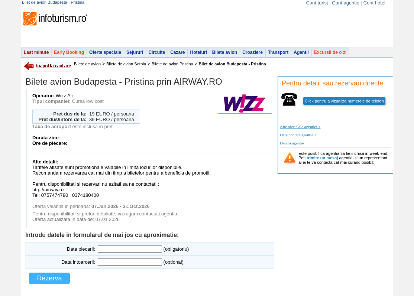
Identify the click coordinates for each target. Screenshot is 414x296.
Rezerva (49, 278)
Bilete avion (224, 52)
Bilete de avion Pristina (172, 64)
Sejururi (134, 52)
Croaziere (252, 52)
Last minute (36, 52)
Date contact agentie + (298, 135)
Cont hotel (374, 3)
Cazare (177, 52)
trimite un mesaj (322, 158)
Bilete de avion (87, 64)
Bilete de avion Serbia (126, 64)
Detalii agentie (292, 143)
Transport (278, 52)
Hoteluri (198, 52)
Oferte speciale (105, 52)
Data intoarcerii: (78, 262)
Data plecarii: (81, 249)
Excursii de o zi (330, 52)
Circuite (156, 52)
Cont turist (317, 3)
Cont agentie (345, 3)
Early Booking (69, 52)
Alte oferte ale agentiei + (300, 126)
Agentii (301, 52)
